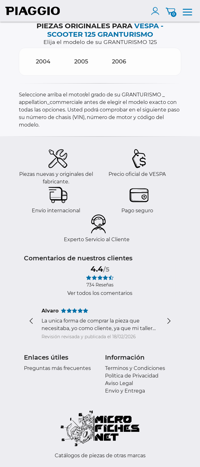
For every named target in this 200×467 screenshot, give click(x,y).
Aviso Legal (119, 383)
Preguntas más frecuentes (57, 368)
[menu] (187, 11)
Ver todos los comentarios (99, 293)
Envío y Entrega (125, 391)
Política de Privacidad (131, 376)
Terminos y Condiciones (135, 368)
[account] (156, 11)
